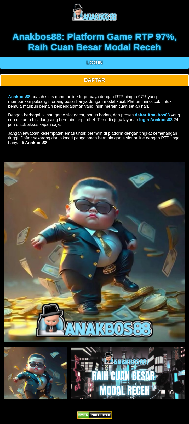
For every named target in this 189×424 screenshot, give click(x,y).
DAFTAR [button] (94, 80)
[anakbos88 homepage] (94, 20)
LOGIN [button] (94, 62)
